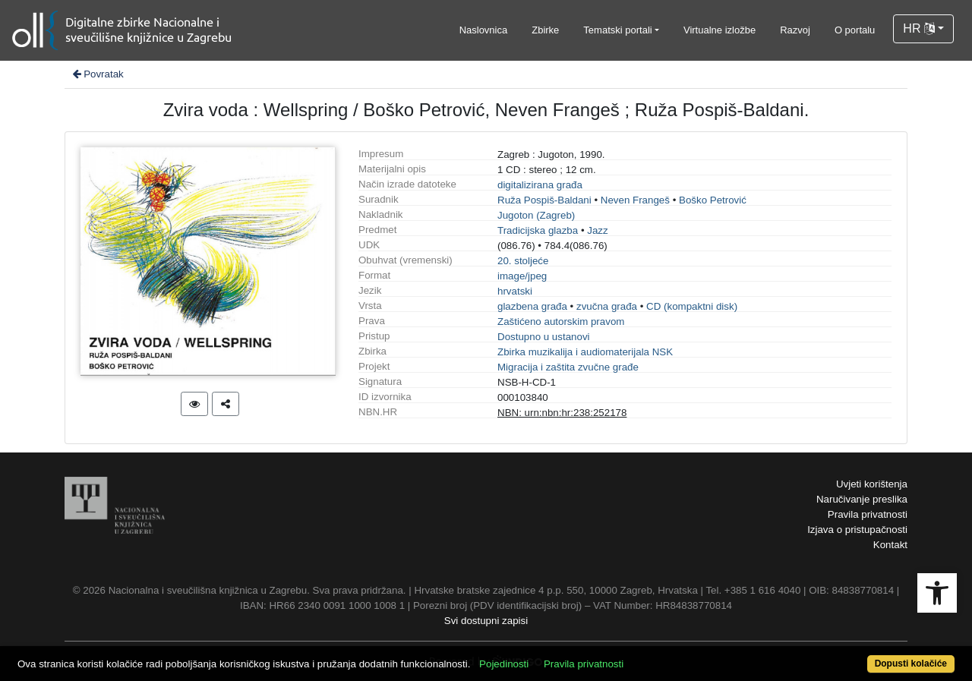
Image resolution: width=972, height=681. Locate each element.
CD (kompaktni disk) (691, 306)
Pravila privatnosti (867, 514)
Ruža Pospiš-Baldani (544, 200)
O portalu (855, 30)
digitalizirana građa (539, 185)
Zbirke (545, 30)
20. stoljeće (522, 260)
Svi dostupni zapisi (486, 620)
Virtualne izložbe (719, 30)
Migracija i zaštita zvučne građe (568, 367)
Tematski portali (617, 30)
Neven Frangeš (635, 200)
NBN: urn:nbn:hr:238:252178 (561, 412)
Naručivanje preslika (861, 499)
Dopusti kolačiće (911, 663)
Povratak (97, 74)
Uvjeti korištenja (871, 484)
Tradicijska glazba (537, 230)
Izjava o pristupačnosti (857, 529)
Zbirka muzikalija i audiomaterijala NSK (585, 352)
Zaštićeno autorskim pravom (560, 321)
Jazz (597, 230)
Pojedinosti (504, 664)
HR (919, 28)
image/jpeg (522, 276)
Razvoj (795, 30)
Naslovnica (483, 30)
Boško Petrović (712, 200)
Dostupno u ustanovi (543, 336)
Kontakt (890, 544)
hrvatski (514, 291)
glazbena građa (532, 306)
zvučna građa (606, 306)
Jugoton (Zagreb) (536, 215)
